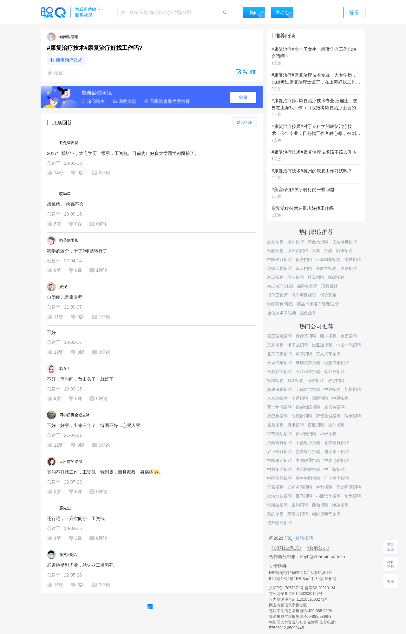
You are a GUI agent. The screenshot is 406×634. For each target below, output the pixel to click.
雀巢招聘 (275, 425)
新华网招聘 (306, 433)
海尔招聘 (340, 505)
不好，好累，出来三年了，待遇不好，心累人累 (93, 425)
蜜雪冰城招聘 (328, 416)
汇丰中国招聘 (336, 478)
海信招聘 (315, 380)
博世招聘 (352, 259)
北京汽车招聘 (279, 353)
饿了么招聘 (297, 345)
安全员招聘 (318, 241)
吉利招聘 (299, 505)
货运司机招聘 (344, 241)
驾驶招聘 (275, 250)
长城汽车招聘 (279, 362)
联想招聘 (336, 380)
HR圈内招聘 (279, 573)
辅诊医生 (328, 295)
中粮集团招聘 (279, 469)
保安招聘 (304, 259)
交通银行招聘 (308, 451)
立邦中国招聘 (299, 487)
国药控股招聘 (308, 469)
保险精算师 (307, 286)
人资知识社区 (321, 573)
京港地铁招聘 (279, 496)
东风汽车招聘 (328, 353)
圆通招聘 (320, 398)
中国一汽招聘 (348, 345)
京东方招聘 (277, 398)
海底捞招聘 (301, 416)
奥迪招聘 (348, 268)
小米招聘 (328, 433)
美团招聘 (348, 336)
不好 (51, 332)
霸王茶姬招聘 (279, 336)
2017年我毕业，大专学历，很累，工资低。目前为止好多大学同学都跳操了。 (123, 153)
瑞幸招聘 (352, 416)
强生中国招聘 (308, 478)
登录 (243, 97)
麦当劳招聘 (334, 407)
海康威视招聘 (279, 389)
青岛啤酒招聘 (348, 487)
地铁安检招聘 (279, 268)
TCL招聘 (295, 380)
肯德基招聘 (306, 336)
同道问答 (299, 573)
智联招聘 (303, 538)
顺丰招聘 (328, 336)
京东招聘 (275, 345)
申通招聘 (299, 398)
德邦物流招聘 (308, 407)
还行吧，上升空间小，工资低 (76, 518)
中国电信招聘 (336, 460)
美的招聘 (275, 513)
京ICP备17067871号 (286, 588)
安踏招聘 (275, 380)
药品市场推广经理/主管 (318, 304)
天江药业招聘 (308, 371)
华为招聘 (352, 496)
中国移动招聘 (279, 460)
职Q (289, 538)
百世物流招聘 (279, 407)
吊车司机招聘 (328, 259)
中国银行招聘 (279, 259)
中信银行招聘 (308, 442)
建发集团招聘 (336, 451)
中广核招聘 (334, 469)
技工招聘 (316, 277)
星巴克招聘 (277, 416)
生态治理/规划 (280, 286)
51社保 (275, 579)
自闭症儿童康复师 (64, 297)
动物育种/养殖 (280, 304)
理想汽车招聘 (336, 362)
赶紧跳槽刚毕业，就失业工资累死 (80, 565)
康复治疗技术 (69, 60)
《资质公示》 (318, 547)
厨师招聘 (295, 241)
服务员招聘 (297, 250)
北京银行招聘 (336, 442)
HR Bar (302, 579)
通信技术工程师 (281, 312)
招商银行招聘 (279, 442)
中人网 (316, 579)
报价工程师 (277, 295)
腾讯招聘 (295, 425)
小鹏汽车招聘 (328, 496)
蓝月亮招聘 (334, 371)
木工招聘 (275, 277)
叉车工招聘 (322, 250)
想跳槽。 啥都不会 (65, 204)
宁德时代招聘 (308, 389)
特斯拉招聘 (277, 505)
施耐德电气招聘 (326, 513)
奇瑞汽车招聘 (308, 362)
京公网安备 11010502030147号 (296, 593)
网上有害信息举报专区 (288, 605)
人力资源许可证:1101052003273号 (298, 599)
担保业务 (308, 312)
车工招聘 (304, 268)
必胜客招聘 (326, 268)
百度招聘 (316, 425)
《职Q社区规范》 (286, 547)
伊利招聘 (324, 487)
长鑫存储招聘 (279, 371)
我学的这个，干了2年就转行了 (77, 250)
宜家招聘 (275, 487)
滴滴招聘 (275, 241)
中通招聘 (340, 398)
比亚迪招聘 (322, 345)
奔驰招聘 (320, 505)
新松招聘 (352, 389)
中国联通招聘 (308, 460)
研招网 (330, 579)
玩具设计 (329, 286)
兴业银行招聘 (279, 451)
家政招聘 (336, 277)
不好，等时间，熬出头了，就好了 (80, 379)
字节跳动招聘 (279, 433)
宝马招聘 (304, 496)
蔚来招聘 (304, 353)
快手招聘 (336, 425)
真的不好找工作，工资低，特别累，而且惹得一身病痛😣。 (105, 472)
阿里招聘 (344, 250)
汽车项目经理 (303, 295)
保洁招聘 (295, 277)
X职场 (288, 579)
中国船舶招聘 (279, 478)
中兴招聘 (332, 389)
